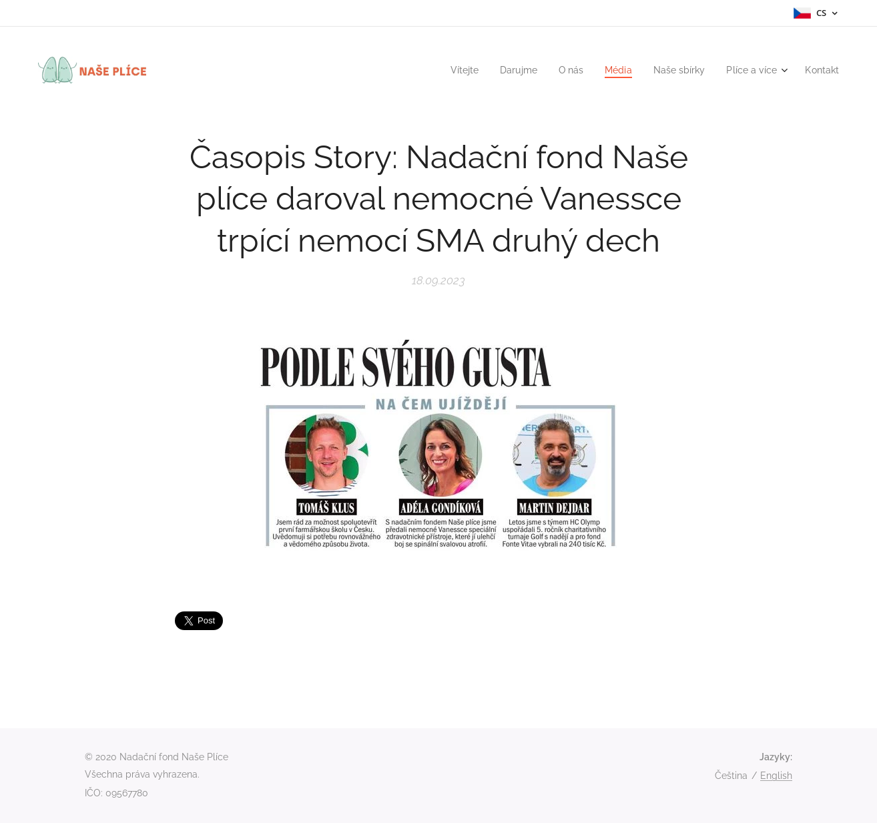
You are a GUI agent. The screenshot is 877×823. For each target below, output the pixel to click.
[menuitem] (447, 70)
